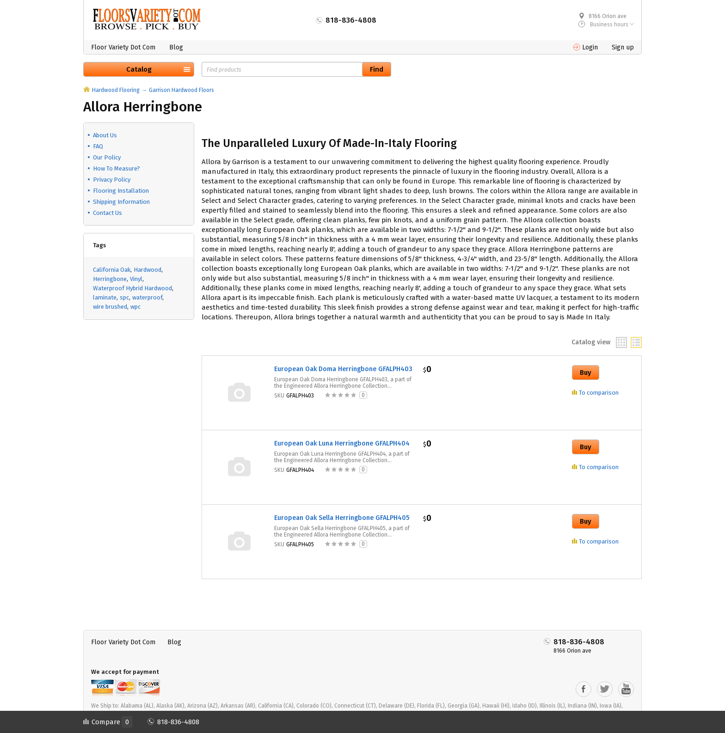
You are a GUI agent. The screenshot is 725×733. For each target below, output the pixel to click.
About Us (105, 135)
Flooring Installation (121, 190)
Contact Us (107, 212)
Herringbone (110, 278)
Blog (176, 47)
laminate (105, 297)
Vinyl (136, 278)
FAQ (98, 146)
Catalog (139, 69)
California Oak (111, 269)
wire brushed (110, 306)
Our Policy (107, 157)
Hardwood (147, 269)
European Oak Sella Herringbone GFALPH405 (341, 518)
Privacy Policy (111, 179)
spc (124, 297)
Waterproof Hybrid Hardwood (132, 288)
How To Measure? (116, 168)
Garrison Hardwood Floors (181, 90)
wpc (135, 306)
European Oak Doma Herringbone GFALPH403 (343, 369)
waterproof (147, 297)
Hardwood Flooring (116, 90)
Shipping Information (121, 201)
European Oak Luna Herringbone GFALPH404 (342, 443)
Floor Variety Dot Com (123, 47)
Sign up (623, 47)
